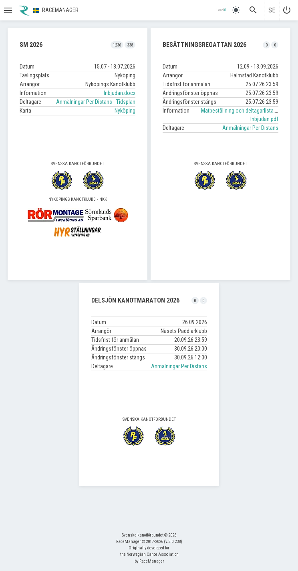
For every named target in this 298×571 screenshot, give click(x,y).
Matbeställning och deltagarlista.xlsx (242, 110)
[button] (7, 10)
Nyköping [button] (125, 110)
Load (221, 10)
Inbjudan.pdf (264, 119)
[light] (236, 10)
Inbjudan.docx (119, 93)
